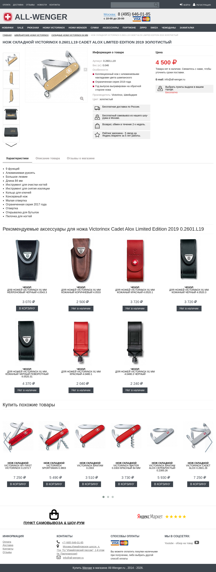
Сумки (95, 27)
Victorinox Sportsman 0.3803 (54, 465)
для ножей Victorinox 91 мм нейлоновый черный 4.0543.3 (27, 290)
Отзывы (30, 5)
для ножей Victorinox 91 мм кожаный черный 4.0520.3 (189, 290)
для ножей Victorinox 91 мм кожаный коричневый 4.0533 (81, 290)
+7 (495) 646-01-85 (72, 542)
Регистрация (202, 5)
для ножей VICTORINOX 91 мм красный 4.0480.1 (81, 371)
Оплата (6, 5)
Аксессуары (111, 27)
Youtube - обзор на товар (182, 543)
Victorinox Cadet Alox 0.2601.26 (198, 465)
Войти (185, 5)
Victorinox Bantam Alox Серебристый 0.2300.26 (162, 467)
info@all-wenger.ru (73, 557)
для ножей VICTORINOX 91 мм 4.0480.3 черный (135, 371)
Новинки (7, 27)
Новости (42, 5)
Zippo (143, 27)
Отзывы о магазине (81, 158)
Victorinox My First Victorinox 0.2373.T (18, 465)
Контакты (54, 5)
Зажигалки (187, 27)
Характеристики (17, 158)
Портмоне (129, 27)
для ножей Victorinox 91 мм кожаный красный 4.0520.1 (135, 290)
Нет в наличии (81, 308)
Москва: (110, 14)
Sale (20, 27)
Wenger (87, 567)
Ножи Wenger (78, 27)
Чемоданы (169, 27)
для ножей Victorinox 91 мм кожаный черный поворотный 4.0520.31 (27, 373)
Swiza (154, 27)
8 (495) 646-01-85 (134, 14)
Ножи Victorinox (54, 27)
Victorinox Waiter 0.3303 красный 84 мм (126, 465)
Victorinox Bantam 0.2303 (90, 465)
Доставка (18, 5)
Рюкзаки (33, 27)
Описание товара (48, 158)
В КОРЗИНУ (27, 308)
